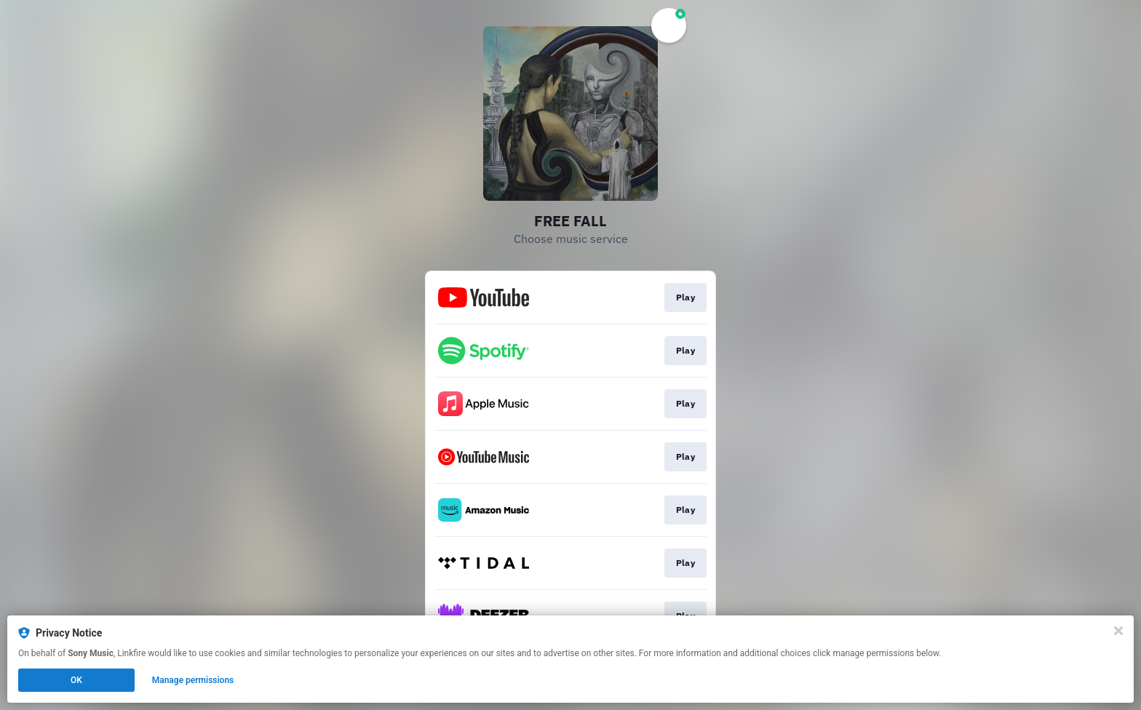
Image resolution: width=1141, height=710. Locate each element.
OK (76, 680)
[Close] (1118, 630)
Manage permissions (193, 680)
